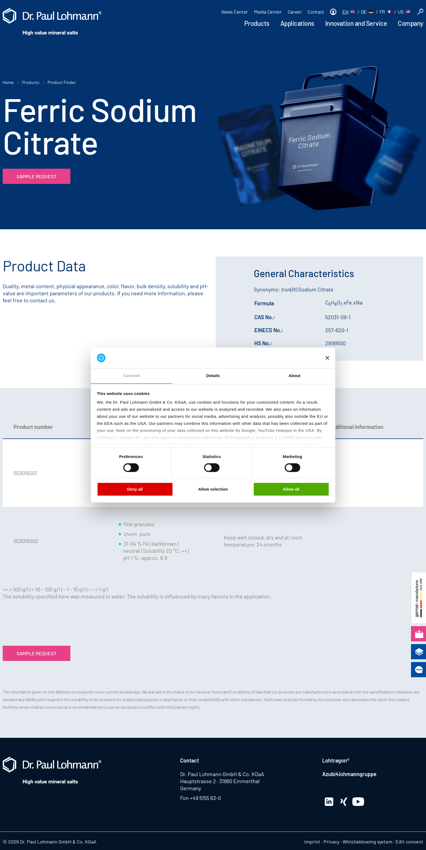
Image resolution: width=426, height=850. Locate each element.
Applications (297, 23)
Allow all (291, 489)
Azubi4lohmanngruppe (349, 774)
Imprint (312, 842)
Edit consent (409, 842)
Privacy (331, 842)
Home (8, 82)
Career (295, 12)
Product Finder (62, 82)
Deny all (135, 489)
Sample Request (37, 176)
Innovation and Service (356, 23)
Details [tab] (213, 376)
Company (410, 23)
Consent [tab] (131, 376)
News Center (234, 12)
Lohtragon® (335, 760)
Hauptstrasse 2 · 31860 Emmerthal (220, 781)
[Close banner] (327, 358)
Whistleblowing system (367, 842)
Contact (316, 12)
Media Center (268, 12)
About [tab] (294, 376)
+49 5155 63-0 (205, 798)
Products (256, 23)
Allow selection (213, 489)
